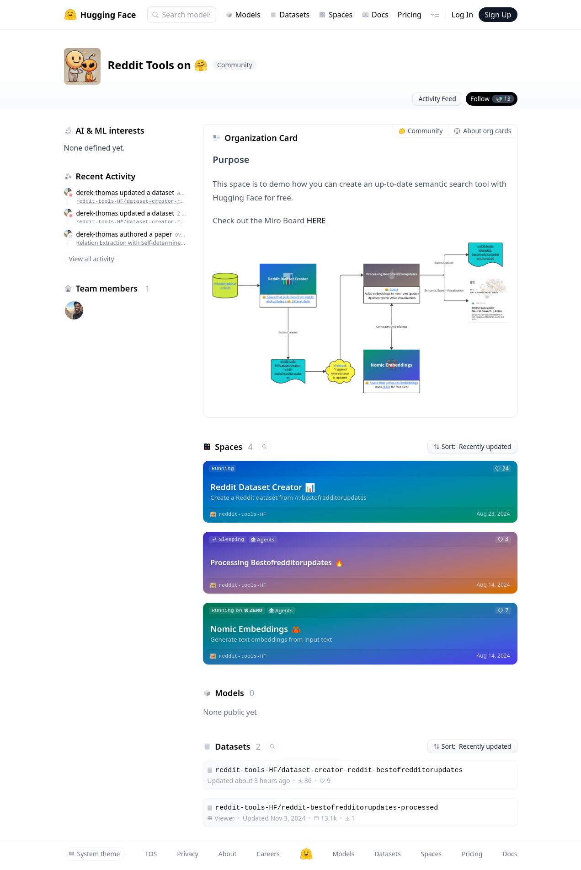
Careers (267, 853)
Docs (375, 15)
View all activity (91, 258)
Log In (462, 15)
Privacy (187, 853)
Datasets (290, 15)
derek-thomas (97, 192)
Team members (113, 288)
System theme (94, 853)
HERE (316, 220)
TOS (151, 853)
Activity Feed (437, 98)
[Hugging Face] (306, 854)
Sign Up (498, 15)
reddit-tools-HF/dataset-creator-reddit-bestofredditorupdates (131, 201)
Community (421, 130)
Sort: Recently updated (472, 446)
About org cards (482, 130)
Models (243, 15)
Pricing (409, 15)
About (228, 853)
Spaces (335, 15)
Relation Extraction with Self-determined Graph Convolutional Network (131, 243)
